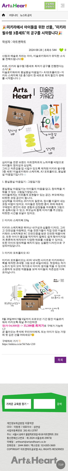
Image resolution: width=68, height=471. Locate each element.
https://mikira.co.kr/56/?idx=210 (18, 344)
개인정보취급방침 (15, 423)
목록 (60, 360)
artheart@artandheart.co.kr (31, 441)
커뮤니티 (13, 15)
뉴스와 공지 (26, 15)
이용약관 (29, 423)
